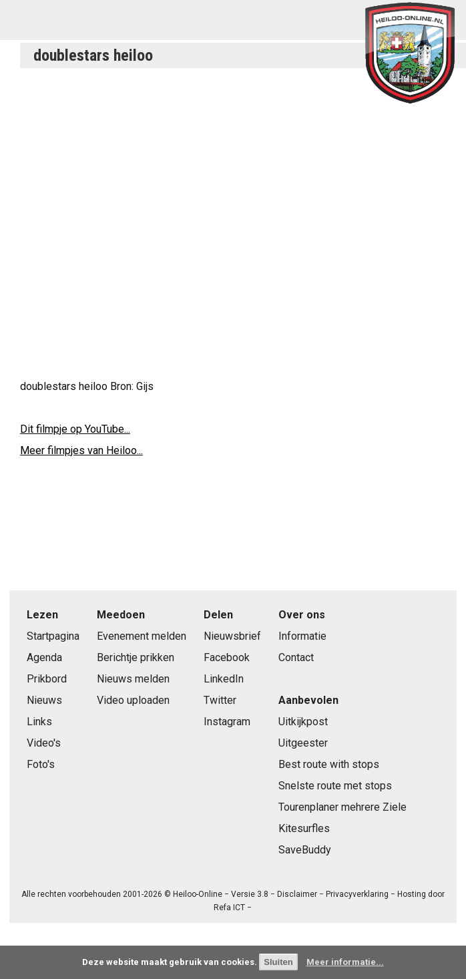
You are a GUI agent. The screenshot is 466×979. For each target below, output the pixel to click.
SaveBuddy (304, 849)
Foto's (41, 764)
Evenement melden (141, 636)
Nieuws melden (133, 678)
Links (39, 721)
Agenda (44, 657)
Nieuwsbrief (232, 636)
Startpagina (53, 636)
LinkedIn (224, 678)
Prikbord (47, 678)
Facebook (227, 657)
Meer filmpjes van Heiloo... (81, 450)
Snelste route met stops (335, 785)
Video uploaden (133, 700)
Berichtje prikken (135, 657)
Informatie (302, 636)
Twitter (220, 700)
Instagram (227, 721)
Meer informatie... (345, 962)
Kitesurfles (304, 828)
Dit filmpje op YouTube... (75, 429)
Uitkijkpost (303, 721)
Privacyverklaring (357, 894)
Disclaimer (297, 894)
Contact (296, 657)
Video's (44, 743)
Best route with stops (328, 764)
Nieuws (44, 700)
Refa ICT (229, 907)
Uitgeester (303, 743)
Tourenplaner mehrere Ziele (342, 807)
